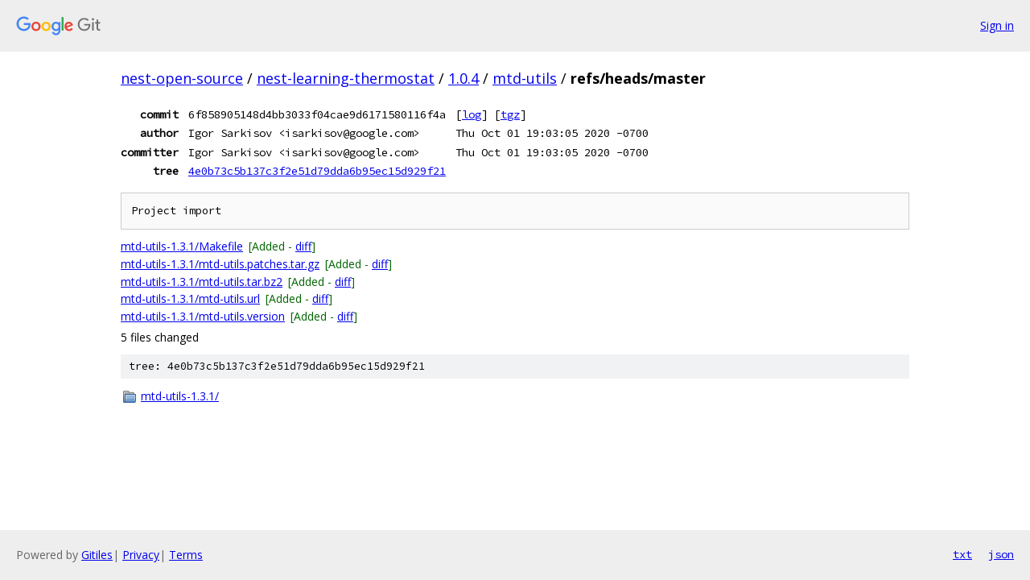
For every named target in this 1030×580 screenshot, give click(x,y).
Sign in (997, 25)
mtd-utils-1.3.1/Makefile (182, 246)
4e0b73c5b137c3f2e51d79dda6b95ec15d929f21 (317, 171)
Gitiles (97, 554)
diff (303, 246)
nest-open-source (182, 78)
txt (962, 554)
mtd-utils (524, 78)
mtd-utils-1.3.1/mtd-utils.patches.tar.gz (220, 263)
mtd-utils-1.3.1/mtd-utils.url (190, 298)
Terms (186, 554)
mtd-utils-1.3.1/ (180, 396)
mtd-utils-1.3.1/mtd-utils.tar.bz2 (201, 281)
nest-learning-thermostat (346, 78)
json (1001, 554)
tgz (510, 114)
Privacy (140, 554)
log (471, 114)
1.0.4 (463, 78)
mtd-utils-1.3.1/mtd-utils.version (203, 316)
